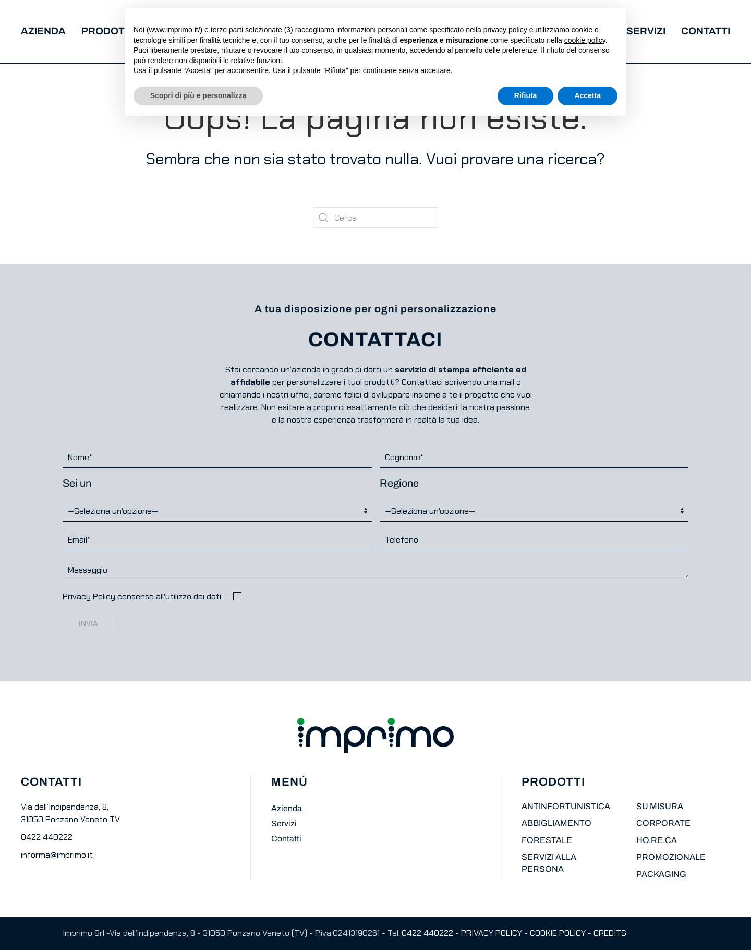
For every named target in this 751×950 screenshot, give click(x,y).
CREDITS (609, 933)
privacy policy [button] (505, 30)
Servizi (645, 31)
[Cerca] (375, 217)
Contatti (705, 31)
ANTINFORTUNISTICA (566, 806)
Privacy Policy (89, 596)
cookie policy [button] (584, 40)
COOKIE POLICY (558, 933)
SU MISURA (659, 806)
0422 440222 (46, 837)
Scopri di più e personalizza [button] (198, 95)
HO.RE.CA (656, 840)
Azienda (43, 31)
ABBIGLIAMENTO (556, 823)
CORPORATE (663, 823)
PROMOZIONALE (671, 856)
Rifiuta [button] (525, 95)
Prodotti (107, 31)
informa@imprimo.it (57, 854)
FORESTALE (547, 840)
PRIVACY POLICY (491, 933)
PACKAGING (661, 874)
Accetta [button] (587, 95)
